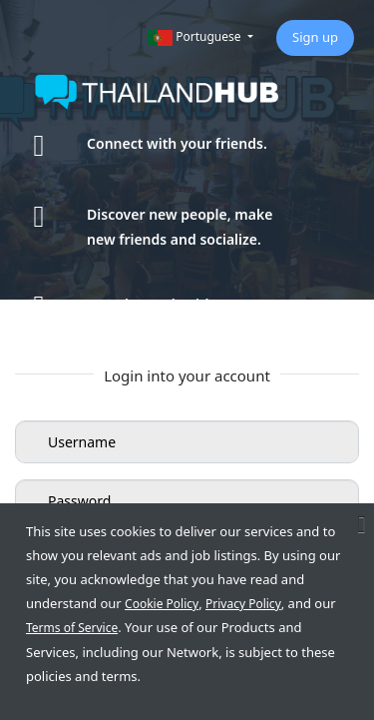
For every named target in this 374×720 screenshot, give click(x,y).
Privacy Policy (243, 603)
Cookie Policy (161, 603)
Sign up (315, 37)
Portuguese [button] (196, 36)
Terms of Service (72, 627)
